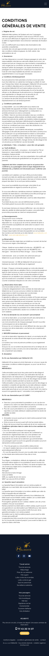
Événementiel (24, 606)
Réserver (24, 633)
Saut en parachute (24, 582)
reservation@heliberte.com (18, 235)
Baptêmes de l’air (25, 603)
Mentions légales (9, 640)
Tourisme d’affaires (24, 608)
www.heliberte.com (40, 233)
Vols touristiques (24, 598)
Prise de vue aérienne (24, 572)
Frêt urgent (24, 575)
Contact (43, 640)
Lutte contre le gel (24, 580)
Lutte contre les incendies (24, 577)
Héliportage (24, 570)
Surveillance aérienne (24, 585)
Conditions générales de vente (28, 640)
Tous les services (24, 567)
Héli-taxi (24, 601)
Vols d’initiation (24, 611)
